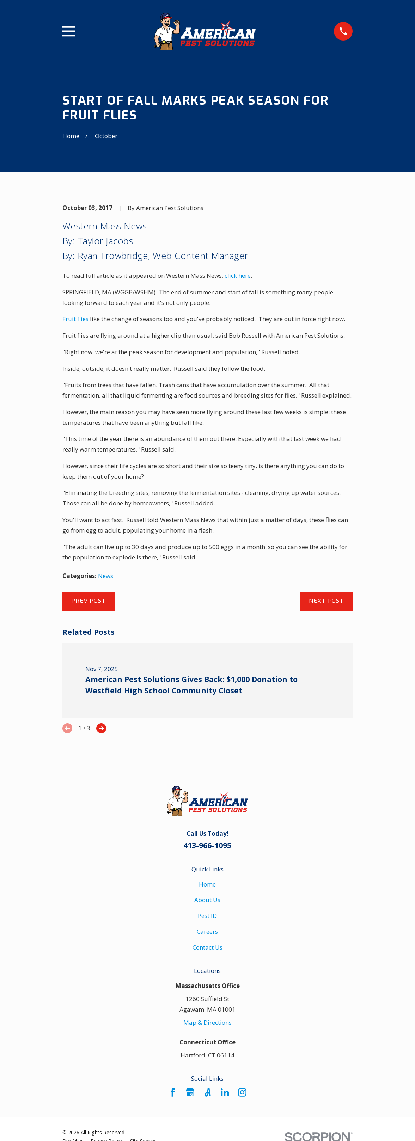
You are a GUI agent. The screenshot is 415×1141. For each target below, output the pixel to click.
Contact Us (207, 947)
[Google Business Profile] (190, 1092)
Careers (207, 931)
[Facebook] (173, 1092)
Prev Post (88, 601)
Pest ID (207, 916)
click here (238, 275)
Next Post (326, 601)
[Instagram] (242, 1092)
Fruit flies (75, 319)
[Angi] (207, 1092)
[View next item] (101, 728)
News (105, 576)
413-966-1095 (207, 845)
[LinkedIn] (225, 1092)
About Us (207, 900)
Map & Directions (207, 1022)
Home (207, 884)
